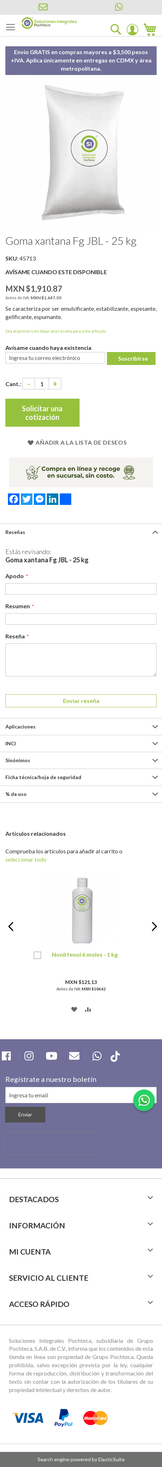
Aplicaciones (20, 726)
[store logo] (49, 23)
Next (153, 931)
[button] (74, 1008)
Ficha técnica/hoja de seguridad (43, 777)
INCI (10, 743)
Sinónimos (17, 760)
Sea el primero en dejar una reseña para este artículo (55, 331)
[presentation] (51, 1143)
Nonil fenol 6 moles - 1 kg (85, 954)
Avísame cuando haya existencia (48, 347)
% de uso (16, 794)
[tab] (81, 532)
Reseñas (15, 532)
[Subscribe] (25, 1114)
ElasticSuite (111, 1459)
